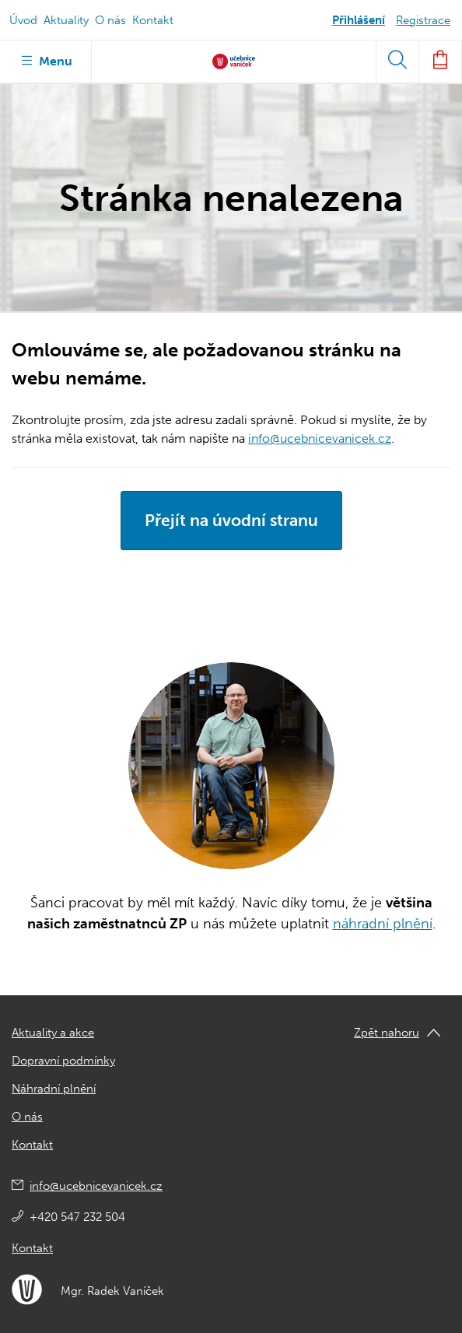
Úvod (23, 20)
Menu (45, 59)
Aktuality (66, 20)
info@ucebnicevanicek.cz (319, 438)
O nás (110, 20)
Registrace (423, 20)
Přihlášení (358, 20)
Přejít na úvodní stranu (231, 520)
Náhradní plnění (54, 1089)
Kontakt (152, 20)
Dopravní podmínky (63, 1061)
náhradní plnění (382, 923)
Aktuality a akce (53, 1033)
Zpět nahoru (386, 1033)
